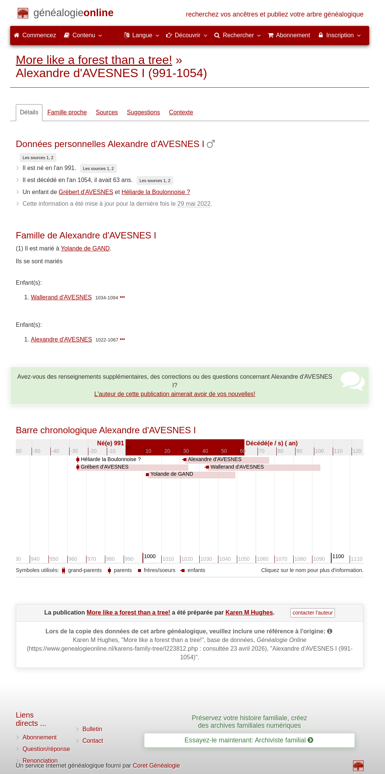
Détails (29, 112)
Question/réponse (46, 749)
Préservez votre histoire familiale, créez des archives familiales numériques (249, 721)
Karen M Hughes (249, 612)
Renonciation (40, 760)
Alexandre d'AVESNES (61, 339)
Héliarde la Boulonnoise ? (155, 192)
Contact (92, 741)
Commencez (35, 35)
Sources (107, 112)
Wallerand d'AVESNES (61, 297)
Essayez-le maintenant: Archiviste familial (249, 740)
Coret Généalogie (156, 765)
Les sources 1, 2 (38, 157)
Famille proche (67, 112)
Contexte (181, 112)
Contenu (82, 35)
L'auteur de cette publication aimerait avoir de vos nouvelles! (174, 394)
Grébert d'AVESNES (86, 192)
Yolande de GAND (85, 248)
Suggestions (143, 112)
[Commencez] (73, 14)
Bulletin (92, 729)
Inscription (339, 35)
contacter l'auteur (313, 613)
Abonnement (40, 737)
